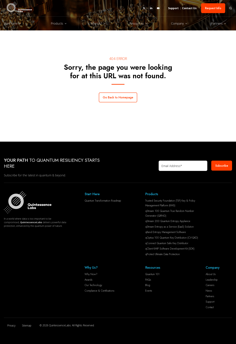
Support (210, 302)
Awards (88, 280)
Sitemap (26, 325)
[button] (230, 8)
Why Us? (96, 23)
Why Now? (91, 274)
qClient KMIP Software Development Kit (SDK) (169, 249)
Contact (210, 307)
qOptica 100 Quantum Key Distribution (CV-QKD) (171, 238)
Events (148, 291)
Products (57, 23)
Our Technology (93, 285)
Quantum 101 (152, 274)
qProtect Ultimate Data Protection (162, 254)
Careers (210, 285)
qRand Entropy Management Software (165, 232)
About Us (211, 274)
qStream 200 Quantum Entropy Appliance (167, 221)
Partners (217, 23)
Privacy (11, 325)
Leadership (212, 280)
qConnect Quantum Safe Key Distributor (166, 243)
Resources (136, 23)
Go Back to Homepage (118, 97)
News (209, 291)
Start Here (11, 23)
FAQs (148, 280)
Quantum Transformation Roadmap (103, 201)
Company (177, 23)
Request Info (213, 8)
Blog (147, 285)
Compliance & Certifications (99, 291)
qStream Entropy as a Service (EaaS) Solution (169, 227)
